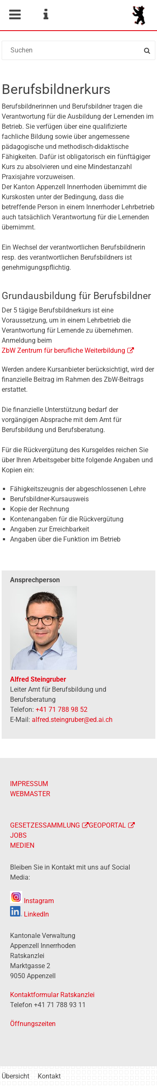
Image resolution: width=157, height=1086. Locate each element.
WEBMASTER (30, 794)
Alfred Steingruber (38, 679)
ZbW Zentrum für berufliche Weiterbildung (63, 350)
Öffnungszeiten (33, 1024)
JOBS (18, 835)
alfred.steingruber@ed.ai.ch (72, 720)
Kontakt (49, 1076)
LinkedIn (29, 914)
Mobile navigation (14, 14)
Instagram (32, 901)
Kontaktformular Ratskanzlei (52, 995)
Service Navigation (45, 14)
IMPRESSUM (29, 784)
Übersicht (15, 1076)
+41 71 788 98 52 (62, 710)
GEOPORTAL (107, 825)
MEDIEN (22, 845)
